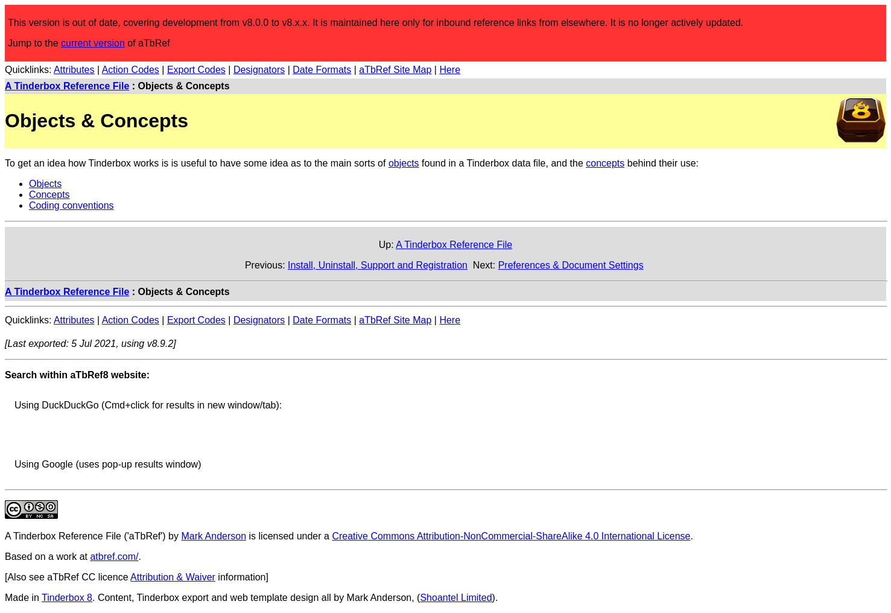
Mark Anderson (213, 536)
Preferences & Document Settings (571, 265)
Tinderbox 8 (67, 597)
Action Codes (130, 70)
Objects (45, 184)
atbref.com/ (114, 556)
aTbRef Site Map (395, 70)
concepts (605, 163)
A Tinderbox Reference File (67, 86)
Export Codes (196, 70)
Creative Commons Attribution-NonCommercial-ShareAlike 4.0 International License (511, 536)
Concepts (49, 194)
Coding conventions (71, 205)
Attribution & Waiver (172, 577)
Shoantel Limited (456, 597)
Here (449, 70)
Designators (259, 70)
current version (93, 43)
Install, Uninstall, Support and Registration (378, 265)
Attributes (74, 70)
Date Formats (322, 70)
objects (403, 163)
